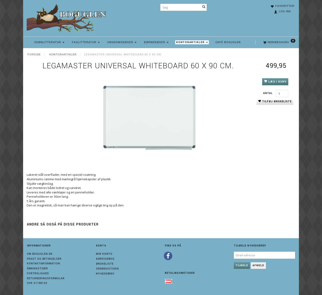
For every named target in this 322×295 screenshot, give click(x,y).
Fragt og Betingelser (44, 259)
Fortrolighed (38, 273)
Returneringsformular (46, 278)
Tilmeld (241, 265)
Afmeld (258, 265)
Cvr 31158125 (37, 283)
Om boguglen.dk (40, 254)
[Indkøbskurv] (278, 42)
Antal (268, 93)
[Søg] (204, 7)
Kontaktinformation (43, 263)
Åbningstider (37, 268)
